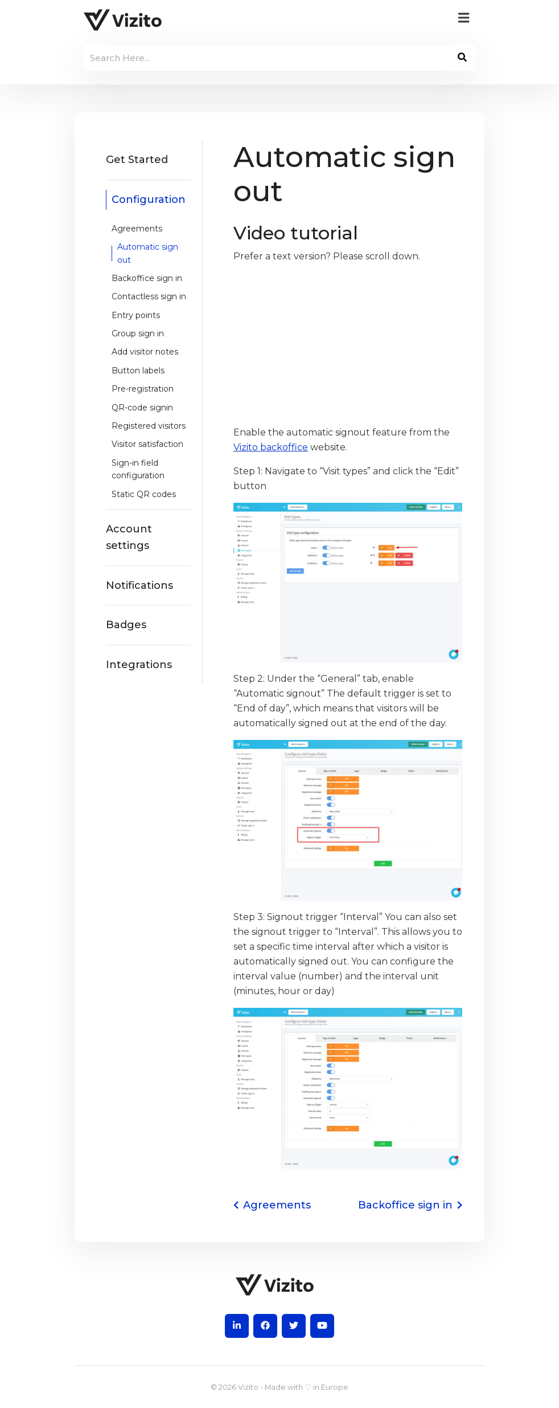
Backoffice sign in (147, 278)
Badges (126, 624)
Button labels (138, 370)
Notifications (139, 585)
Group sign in (138, 333)
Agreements (137, 228)
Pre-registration (143, 389)
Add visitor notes (145, 352)
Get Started (137, 159)
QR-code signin (142, 407)
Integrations (139, 664)
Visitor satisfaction (147, 444)
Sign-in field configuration (138, 469)
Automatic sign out (147, 253)
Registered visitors (149, 426)
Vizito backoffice (270, 447)
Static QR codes (144, 494)
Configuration (149, 199)
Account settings (129, 537)
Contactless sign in (149, 296)
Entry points (136, 315)
